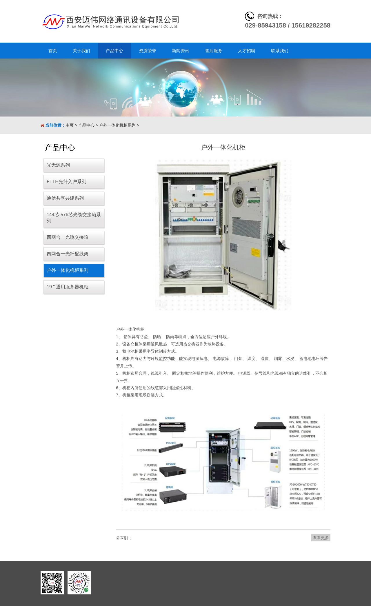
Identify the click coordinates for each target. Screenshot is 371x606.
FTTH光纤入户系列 (66, 181)
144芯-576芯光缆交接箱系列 (74, 217)
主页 (70, 125)
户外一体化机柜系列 (117, 125)
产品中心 (86, 125)
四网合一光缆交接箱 (67, 237)
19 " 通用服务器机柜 (67, 286)
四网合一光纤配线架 (67, 253)
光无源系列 (58, 165)
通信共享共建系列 (65, 198)
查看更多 (321, 537)
